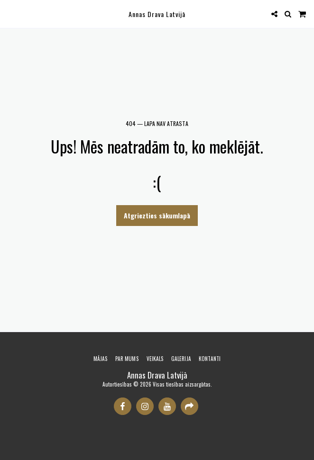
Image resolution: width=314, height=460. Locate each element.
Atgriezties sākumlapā (157, 215)
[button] (10, 13)
